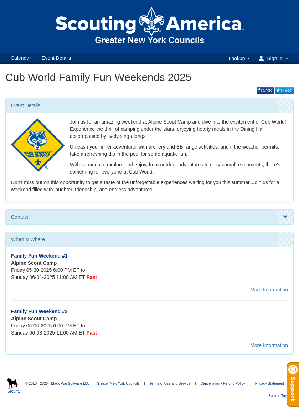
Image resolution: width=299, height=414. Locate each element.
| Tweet (284, 90)
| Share (265, 90)
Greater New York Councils (118, 383)
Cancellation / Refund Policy (222, 383)
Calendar (21, 58)
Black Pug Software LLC (70, 383)
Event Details (56, 58)
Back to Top (280, 396)
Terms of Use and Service (170, 383)
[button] (275, 58)
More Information (269, 290)
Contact (149, 217)
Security (13, 391)
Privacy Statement (269, 383)
